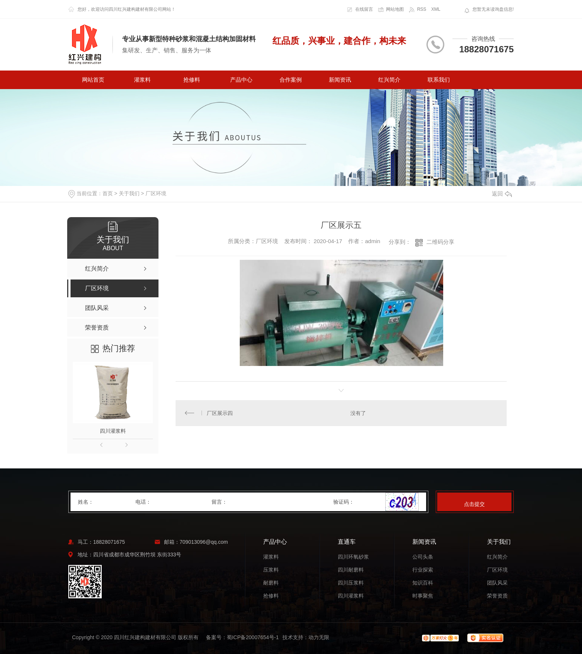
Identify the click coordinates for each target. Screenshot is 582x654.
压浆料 (271, 570)
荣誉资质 (497, 596)
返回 (502, 193)
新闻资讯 (340, 79)
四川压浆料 (351, 583)
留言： (273, 502)
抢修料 (191, 79)
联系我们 (439, 79)
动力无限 (318, 637)
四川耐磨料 (351, 570)
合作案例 (290, 79)
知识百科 (422, 583)
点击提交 (474, 504)
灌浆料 (142, 79)
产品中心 (241, 79)
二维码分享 (440, 242)
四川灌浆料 (113, 431)
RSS (421, 9)
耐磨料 (271, 583)
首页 (107, 193)
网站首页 (93, 79)
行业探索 (422, 570)
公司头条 (422, 557)
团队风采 (497, 583)
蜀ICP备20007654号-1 (253, 637)
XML (436, 9)
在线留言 (364, 9)
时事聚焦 (422, 596)
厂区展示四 (220, 413)
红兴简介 (389, 79)
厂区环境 (156, 193)
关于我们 (129, 193)
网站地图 (395, 9)
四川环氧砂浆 (353, 557)
